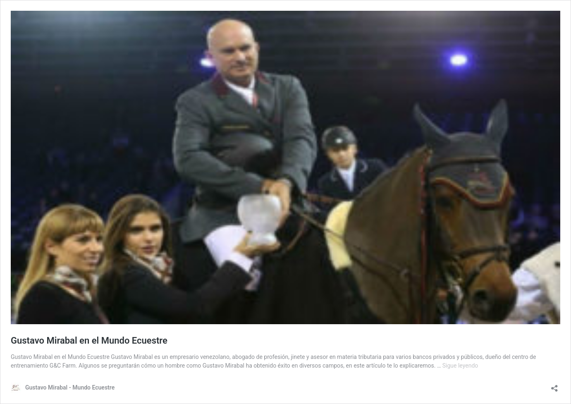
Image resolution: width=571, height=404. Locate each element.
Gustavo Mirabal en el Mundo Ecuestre (89, 340)
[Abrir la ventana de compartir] (554, 385)
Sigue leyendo (460, 365)
